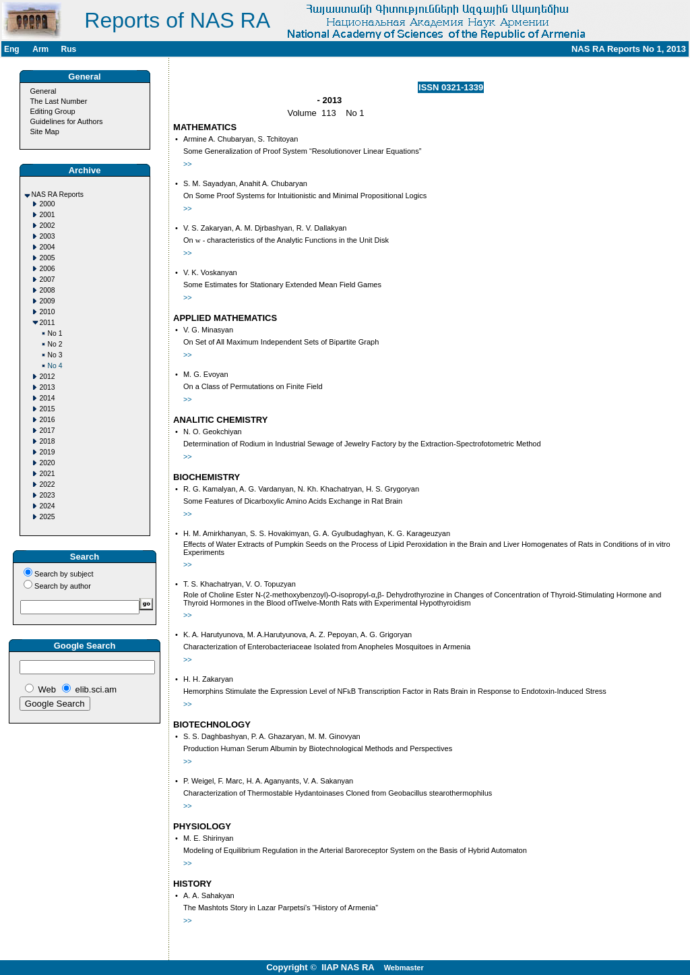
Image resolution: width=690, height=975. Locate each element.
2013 (47, 387)
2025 (47, 517)
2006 (47, 268)
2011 (47, 322)
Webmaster (404, 968)
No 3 (55, 355)
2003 (47, 236)
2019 (47, 452)
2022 (47, 484)
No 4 (55, 366)
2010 (47, 312)
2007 (47, 279)
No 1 (55, 333)
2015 (47, 409)
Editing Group (52, 111)
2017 (47, 430)
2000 (47, 204)
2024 (47, 506)
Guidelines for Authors (66, 121)
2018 (47, 441)
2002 (47, 225)
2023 (47, 495)
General (43, 91)
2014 (47, 398)
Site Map (44, 131)
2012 (47, 376)
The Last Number (58, 101)
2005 (47, 258)
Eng (12, 49)
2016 (47, 419)
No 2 (55, 344)
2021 (47, 473)
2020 (47, 463)
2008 (47, 290)
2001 (47, 214)
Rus (68, 49)
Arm (40, 49)
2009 (47, 301)
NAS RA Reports (58, 194)
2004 (47, 247)
